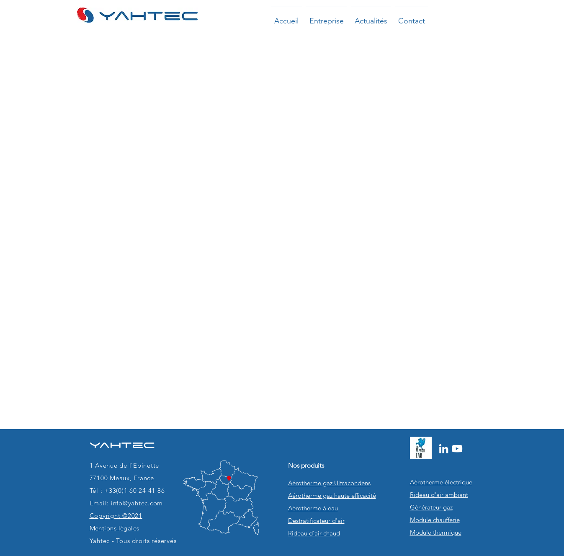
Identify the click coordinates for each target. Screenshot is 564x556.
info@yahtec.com (137, 503)
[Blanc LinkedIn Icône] (443, 448)
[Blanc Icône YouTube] (457, 448)
